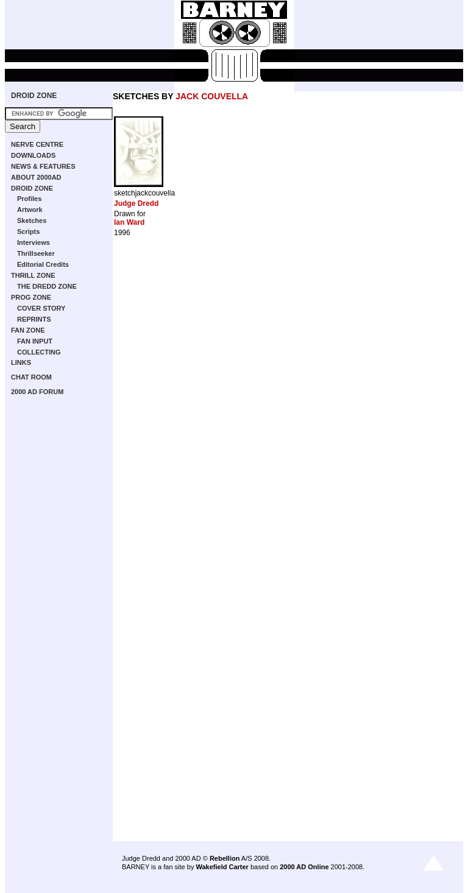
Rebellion (225, 858)
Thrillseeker (36, 253)
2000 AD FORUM (37, 391)
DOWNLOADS (33, 155)
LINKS (21, 362)
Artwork (30, 209)
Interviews (33, 242)
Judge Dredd (136, 203)
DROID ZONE (34, 95)
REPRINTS (34, 319)
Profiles (29, 198)
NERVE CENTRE (37, 144)
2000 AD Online (304, 866)
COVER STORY (41, 308)
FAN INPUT (34, 341)
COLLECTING (39, 352)
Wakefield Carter (222, 866)
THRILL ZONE (33, 275)
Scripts (28, 231)
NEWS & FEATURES (43, 166)
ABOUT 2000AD (36, 177)
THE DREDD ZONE (47, 286)
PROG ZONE (31, 297)
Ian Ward (129, 222)
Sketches (31, 220)
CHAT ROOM (31, 377)
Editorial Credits (43, 264)
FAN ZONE (28, 330)
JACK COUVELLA (212, 96)
